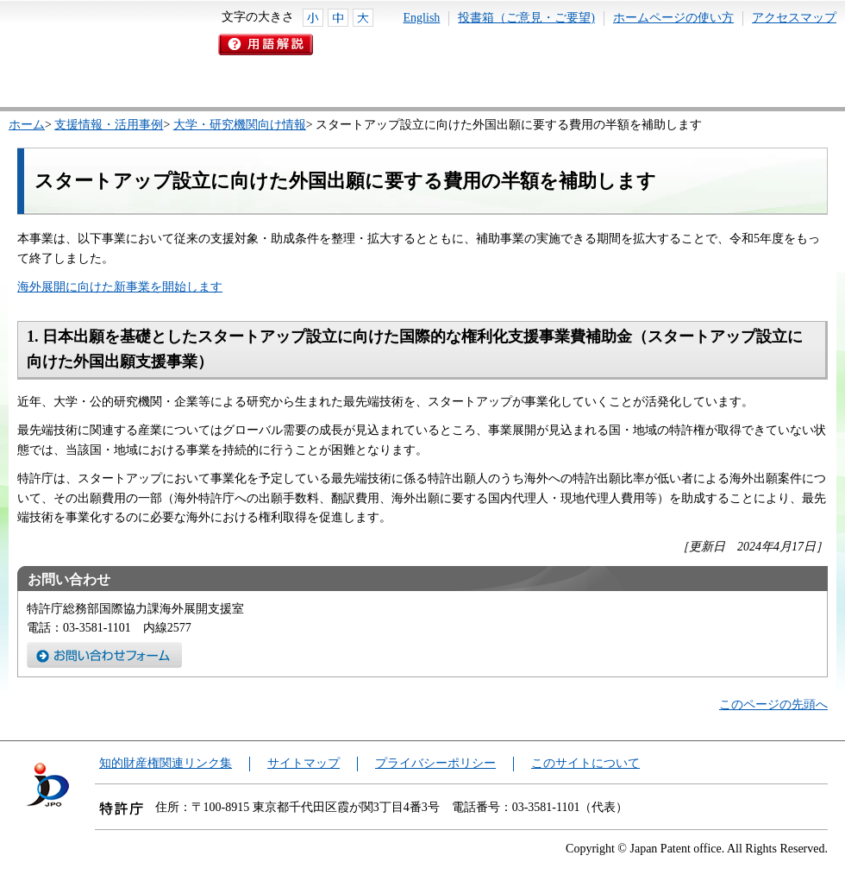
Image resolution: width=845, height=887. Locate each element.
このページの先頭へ (773, 704)
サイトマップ (303, 763)
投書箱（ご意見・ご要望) (526, 17)
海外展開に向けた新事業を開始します (119, 286)
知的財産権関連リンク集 (165, 763)
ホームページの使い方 (673, 17)
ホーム (27, 124)
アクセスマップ (794, 17)
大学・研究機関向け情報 (239, 124)
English (422, 17)
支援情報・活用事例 (108, 124)
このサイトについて (585, 763)
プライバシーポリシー (435, 763)
